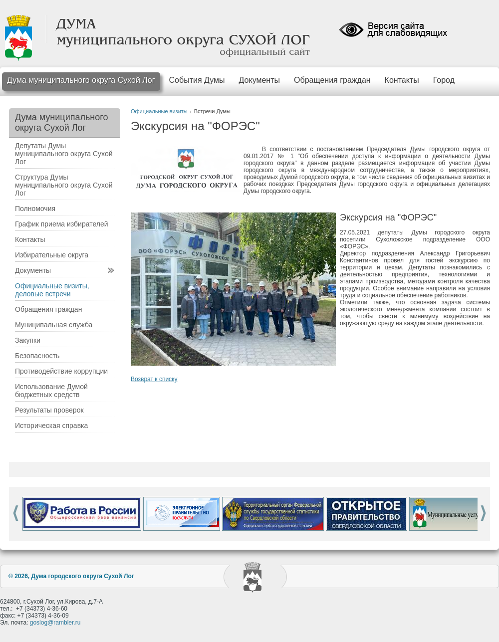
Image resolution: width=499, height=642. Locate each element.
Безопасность (37, 356)
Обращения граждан (332, 80)
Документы (259, 80)
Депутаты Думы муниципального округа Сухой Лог (64, 154)
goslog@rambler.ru (55, 622)
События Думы (197, 80)
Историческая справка (51, 425)
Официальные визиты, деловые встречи (52, 290)
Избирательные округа (51, 255)
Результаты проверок (49, 410)
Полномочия (35, 209)
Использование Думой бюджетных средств (51, 391)
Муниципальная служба (53, 325)
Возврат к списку (154, 379)
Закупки (27, 340)
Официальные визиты (159, 111)
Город (444, 80)
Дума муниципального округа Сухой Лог (81, 80)
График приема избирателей (61, 224)
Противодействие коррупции (61, 371)
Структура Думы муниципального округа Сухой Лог (64, 185)
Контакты (402, 80)
